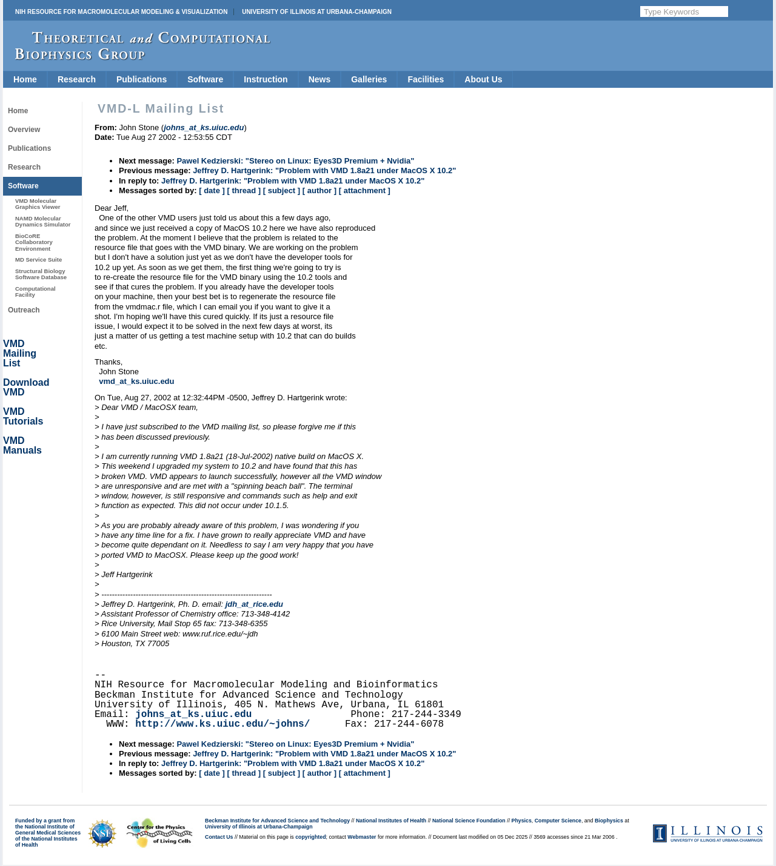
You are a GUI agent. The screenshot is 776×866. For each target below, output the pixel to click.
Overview (24, 129)
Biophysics (609, 821)
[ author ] (319, 190)
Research (77, 79)
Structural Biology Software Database (41, 274)
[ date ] (212, 190)
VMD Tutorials (23, 416)
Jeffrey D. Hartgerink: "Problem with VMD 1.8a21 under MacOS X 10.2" (324, 170)
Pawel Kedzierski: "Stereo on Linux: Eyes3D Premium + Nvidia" (295, 160)
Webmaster (361, 837)
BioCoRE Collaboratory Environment (34, 242)
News (320, 79)
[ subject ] (281, 190)
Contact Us (219, 837)
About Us (483, 79)
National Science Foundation (469, 821)
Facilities (425, 79)
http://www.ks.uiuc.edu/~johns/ (222, 724)
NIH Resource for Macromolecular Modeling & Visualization (121, 11)
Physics (522, 821)
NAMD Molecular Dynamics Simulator (43, 221)
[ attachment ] (364, 190)
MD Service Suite (38, 259)
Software (205, 79)
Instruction (265, 79)
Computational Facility (35, 291)
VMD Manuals (22, 445)
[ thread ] (244, 190)
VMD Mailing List (19, 353)
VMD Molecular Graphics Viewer (37, 203)
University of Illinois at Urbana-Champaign (317, 11)
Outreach (24, 310)
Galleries (369, 79)
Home (25, 79)
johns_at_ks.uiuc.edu (193, 714)
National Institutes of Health (391, 821)
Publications (141, 79)
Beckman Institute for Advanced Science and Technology (277, 821)
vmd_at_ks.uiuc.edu (136, 381)
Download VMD (26, 387)
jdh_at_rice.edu (254, 604)
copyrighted (310, 837)
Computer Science (558, 821)
